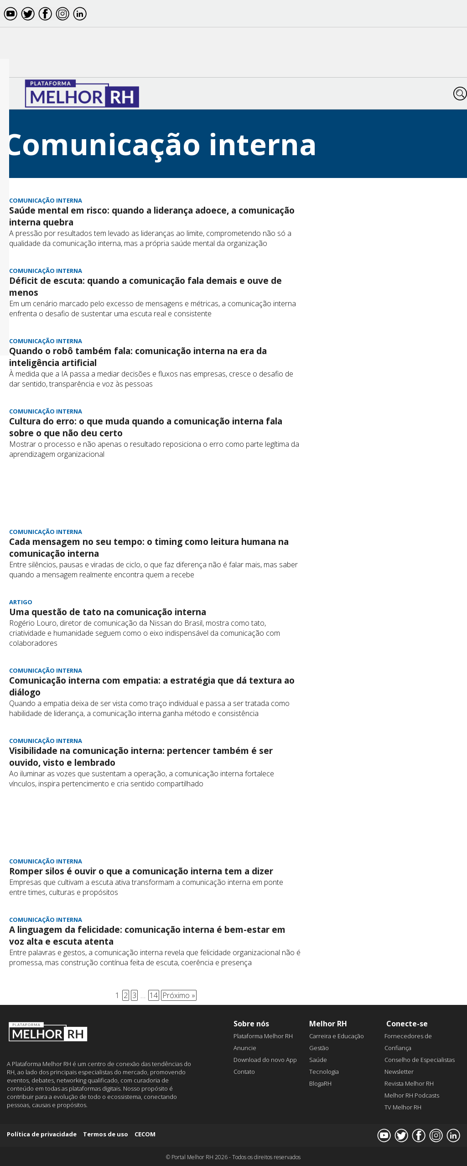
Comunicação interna (45, 200)
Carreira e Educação (336, 1036)
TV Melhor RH (402, 1107)
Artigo (20, 602)
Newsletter (399, 1071)
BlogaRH (320, 1083)
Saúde (318, 1060)
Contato (244, 1071)
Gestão (319, 1048)
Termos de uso (105, 1134)
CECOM (145, 1134)
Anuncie (245, 1048)
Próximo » (178, 995)
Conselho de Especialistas (419, 1060)
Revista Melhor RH (409, 1083)
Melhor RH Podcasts (411, 1095)
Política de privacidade (42, 1134)
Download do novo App (265, 1060)
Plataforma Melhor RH (263, 1036)
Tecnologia (324, 1071)
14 (154, 995)
